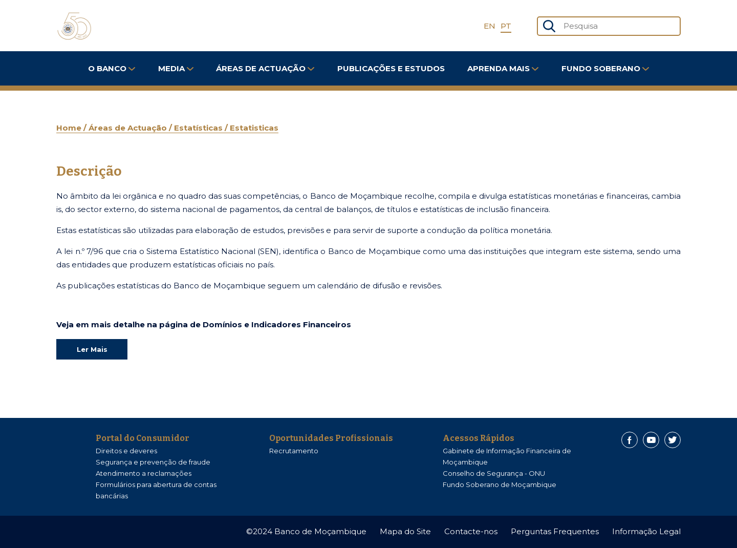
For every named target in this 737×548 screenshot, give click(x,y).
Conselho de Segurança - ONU (494, 473)
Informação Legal (646, 531)
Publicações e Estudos (391, 68)
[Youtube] (651, 440)
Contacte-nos (470, 531)
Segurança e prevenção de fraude (153, 462)
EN (489, 26)
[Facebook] (629, 440)
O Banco (111, 68)
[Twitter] (672, 440)
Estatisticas (254, 128)
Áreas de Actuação (265, 68)
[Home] (74, 26)
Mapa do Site (405, 531)
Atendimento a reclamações (143, 473)
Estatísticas (199, 128)
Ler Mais (92, 349)
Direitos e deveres (126, 451)
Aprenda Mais (502, 68)
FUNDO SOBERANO (605, 68)
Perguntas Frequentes (555, 531)
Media (175, 68)
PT (506, 26)
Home (69, 128)
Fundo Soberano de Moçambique (499, 484)
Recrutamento (293, 451)
